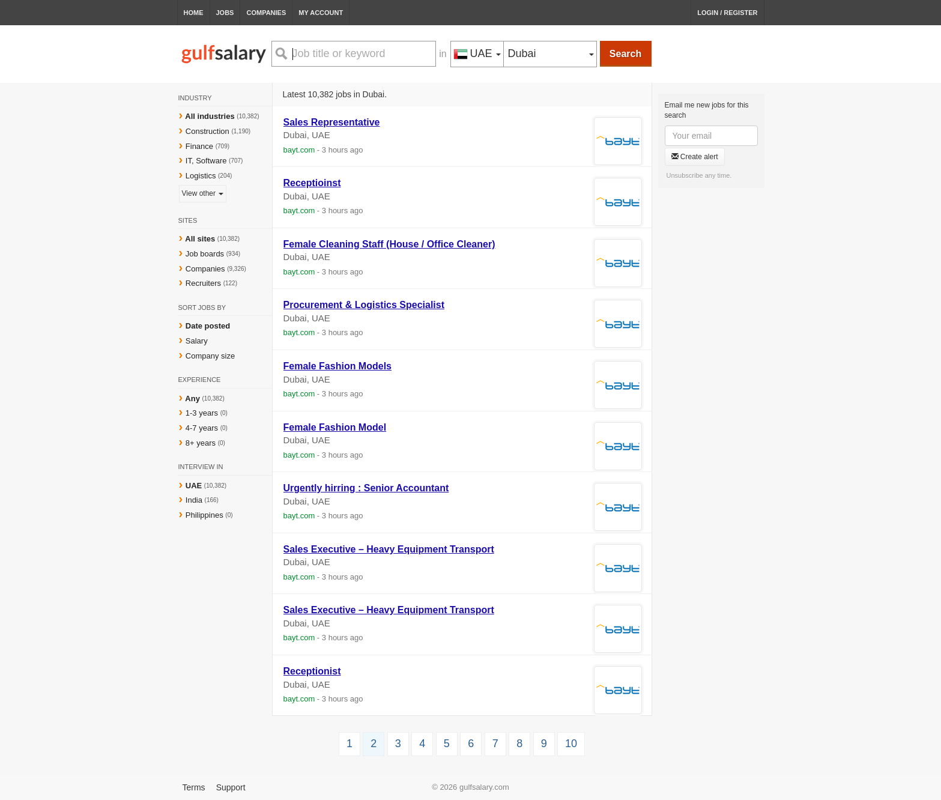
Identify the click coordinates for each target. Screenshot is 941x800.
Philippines (206, 515)
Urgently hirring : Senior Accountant (366, 488)
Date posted (208, 325)
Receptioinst (312, 183)
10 (571, 744)
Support (231, 787)
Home (194, 12)
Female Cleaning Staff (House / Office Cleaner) (389, 244)
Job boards (205, 253)
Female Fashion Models (337, 366)
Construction (207, 131)
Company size (210, 355)
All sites (200, 238)
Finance (199, 146)
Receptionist (312, 671)
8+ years (201, 442)
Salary (197, 340)
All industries (209, 116)
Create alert (694, 157)
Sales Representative (331, 122)
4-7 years (202, 427)
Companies (266, 12)
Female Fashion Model (335, 427)
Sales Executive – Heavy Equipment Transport (388, 549)
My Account (320, 12)
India (195, 500)
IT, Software (206, 160)
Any (192, 398)
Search (625, 54)
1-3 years (202, 412)
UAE (195, 485)
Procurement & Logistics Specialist (364, 305)
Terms (194, 787)
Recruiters (204, 283)
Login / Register (727, 12)
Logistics (201, 175)
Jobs (225, 12)
